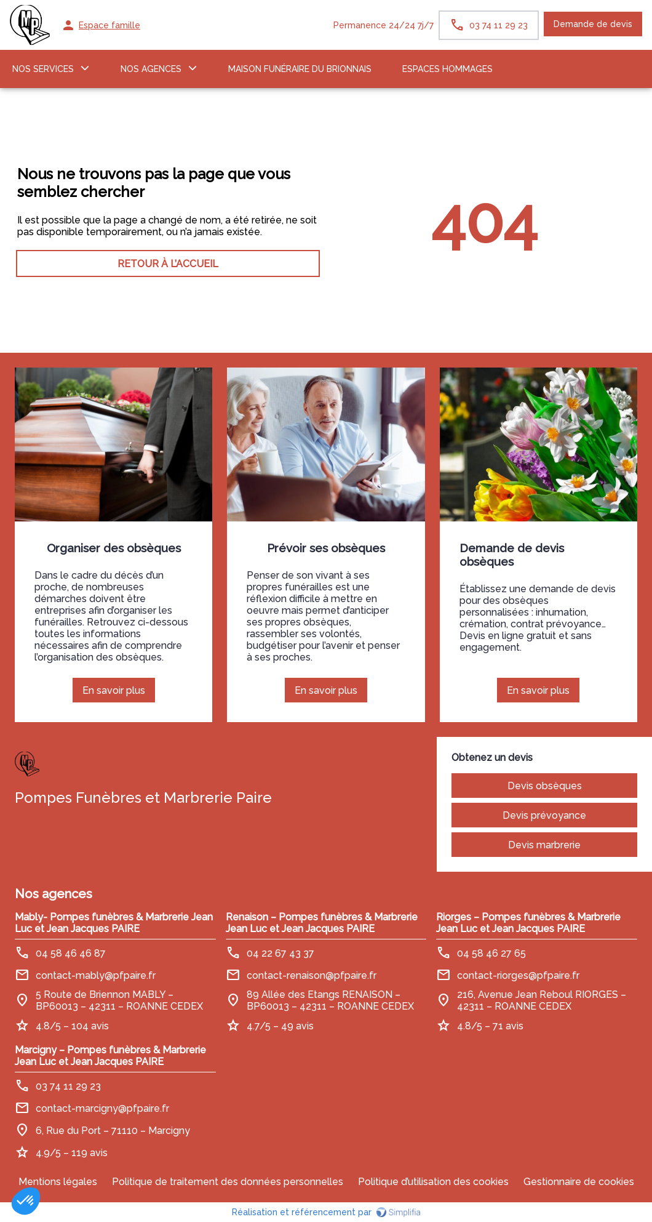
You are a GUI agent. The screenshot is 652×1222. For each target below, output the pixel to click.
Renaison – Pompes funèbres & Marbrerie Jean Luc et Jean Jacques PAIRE (322, 923)
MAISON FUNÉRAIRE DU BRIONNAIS (300, 69)
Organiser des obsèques (114, 548)
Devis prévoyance (544, 815)
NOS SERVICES (43, 69)
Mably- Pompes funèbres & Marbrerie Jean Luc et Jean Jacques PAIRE (114, 923)
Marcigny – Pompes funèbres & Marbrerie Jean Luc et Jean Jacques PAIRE (110, 1055)
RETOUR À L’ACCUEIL (167, 264)
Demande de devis (593, 24)
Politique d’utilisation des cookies (433, 1182)
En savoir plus (118, 694)
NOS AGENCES (151, 69)
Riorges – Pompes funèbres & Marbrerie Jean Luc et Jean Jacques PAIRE (528, 923)
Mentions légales (57, 1182)
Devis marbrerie (544, 845)
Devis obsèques (544, 786)
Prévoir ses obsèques (326, 548)
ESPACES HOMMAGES (447, 69)
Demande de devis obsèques (511, 554)
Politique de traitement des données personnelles (227, 1182)
